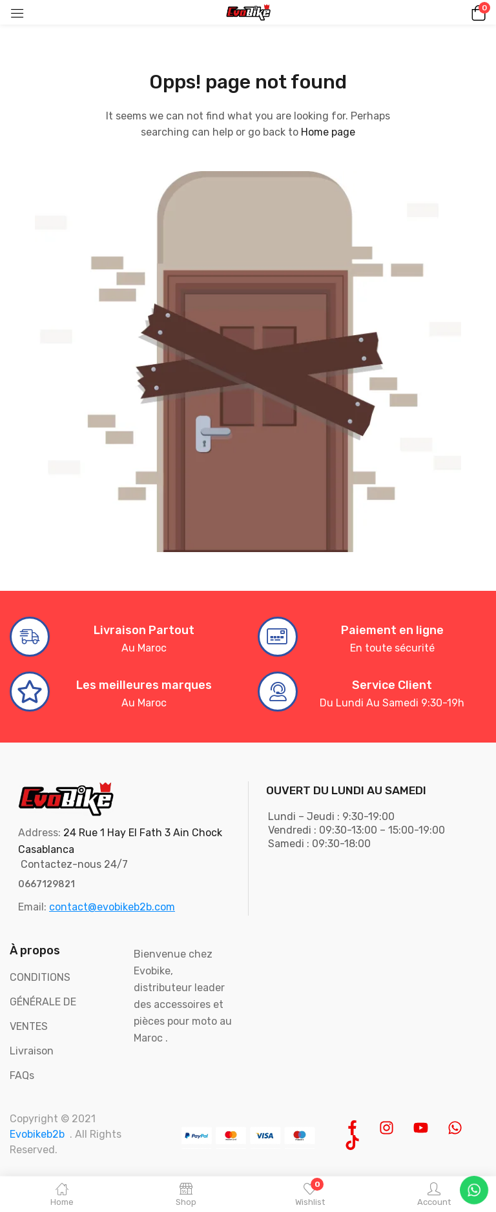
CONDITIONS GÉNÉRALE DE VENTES (43, 1001)
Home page (328, 132)
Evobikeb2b (37, 1134)
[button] (476, 12)
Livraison (32, 1051)
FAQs (22, 1075)
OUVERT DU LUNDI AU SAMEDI (346, 790)
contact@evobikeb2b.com (112, 907)
